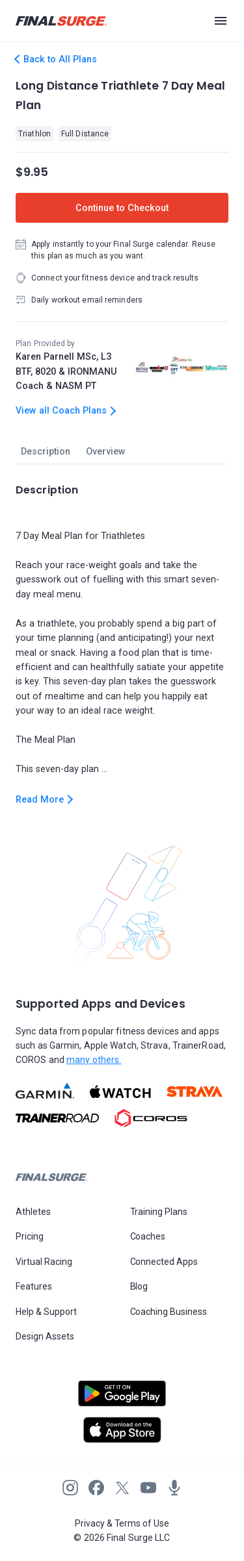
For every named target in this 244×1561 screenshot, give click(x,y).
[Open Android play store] (122, 1398)
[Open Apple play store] (122, 1430)
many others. (93, 1060)
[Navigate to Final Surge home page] (61, 21)
